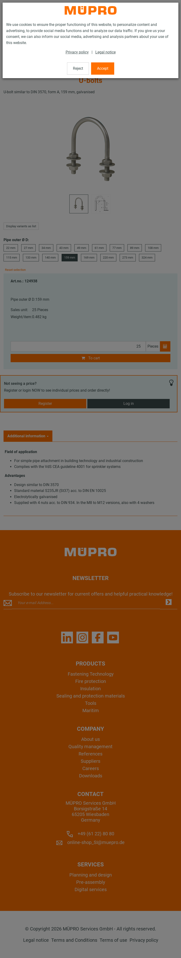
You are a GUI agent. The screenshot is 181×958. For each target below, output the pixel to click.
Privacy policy (77, 52)
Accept (102, 68)
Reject (78, 68)
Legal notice (105, 52)
